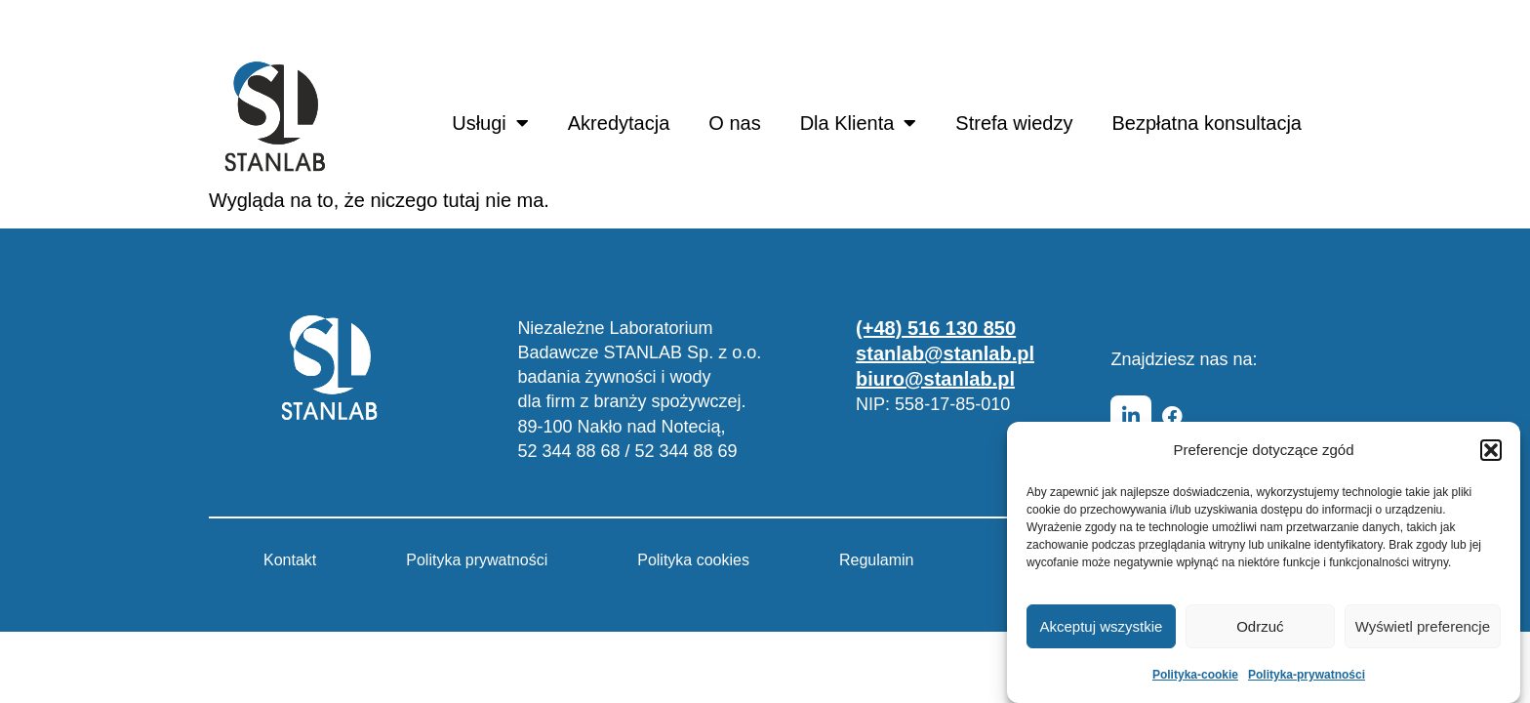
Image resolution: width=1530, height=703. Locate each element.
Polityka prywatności (476, 560)
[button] (1491, 450)
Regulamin (876, 560)
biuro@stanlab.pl (935, 379)
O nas (734, 123)
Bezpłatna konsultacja (1206, 123)
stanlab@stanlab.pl (945, 353)
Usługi (490, 123)
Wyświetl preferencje (1422, 626)
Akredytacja (619, 123)
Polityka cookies (693, 560)
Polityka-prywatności (1306, 675)
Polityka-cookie (1195, 675)
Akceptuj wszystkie (1101, 626)
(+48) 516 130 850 (936, 328)
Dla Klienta (858, 123)
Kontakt (289, 560)
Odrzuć (1259, 626)
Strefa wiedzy (1013, 123)
